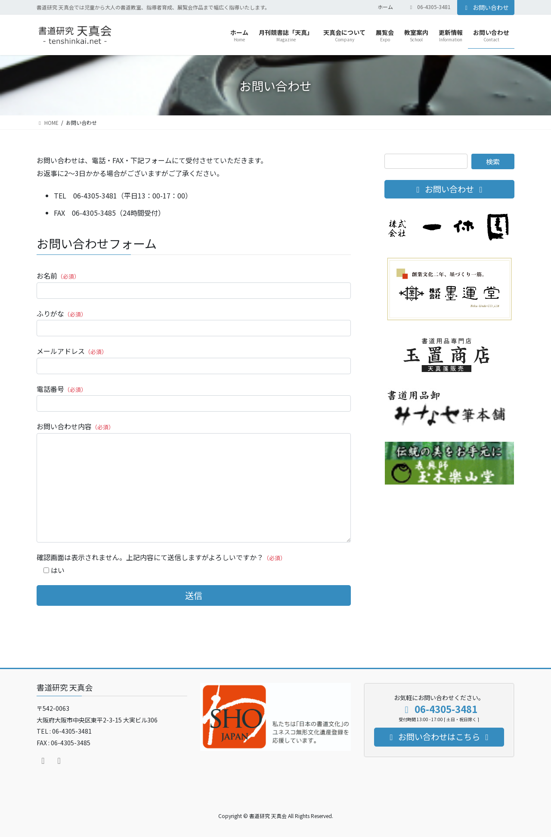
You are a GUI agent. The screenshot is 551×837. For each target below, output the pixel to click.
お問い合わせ (486, 7)
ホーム (385, 6)
